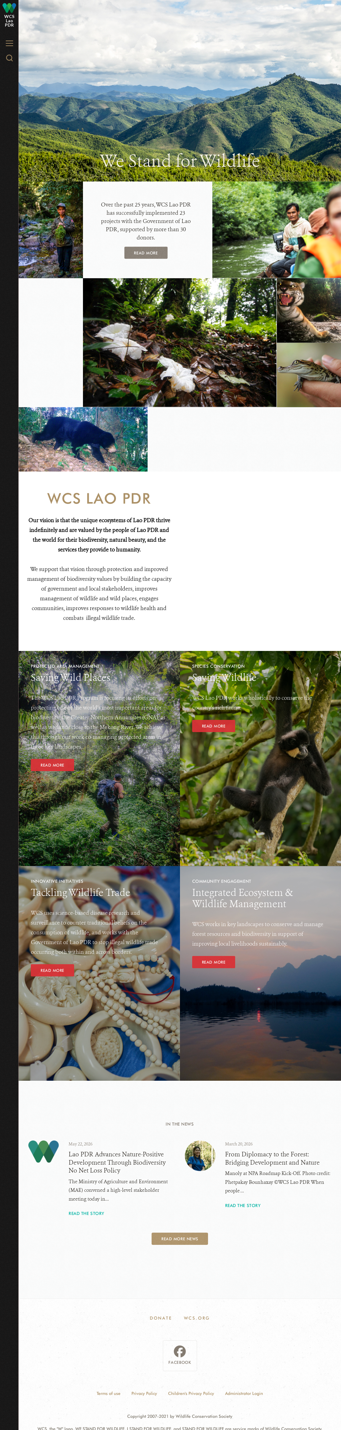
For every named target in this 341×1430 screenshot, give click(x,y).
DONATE (161, 1318)
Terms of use (108, 1393)
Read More (146, 252)
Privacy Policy (144, 1393)
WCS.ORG (197, 1318)
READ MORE (214, 726)
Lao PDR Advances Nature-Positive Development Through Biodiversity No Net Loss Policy (117, 1162)
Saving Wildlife (224, 677)
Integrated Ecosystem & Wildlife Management (242, 898)
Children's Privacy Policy (191, 1393)
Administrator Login (244, 1393)
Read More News (179, 1238)
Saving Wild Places (70, 677)
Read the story (86, 1213)
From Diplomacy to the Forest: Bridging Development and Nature (272, 1158)
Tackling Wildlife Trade (80, 892)
